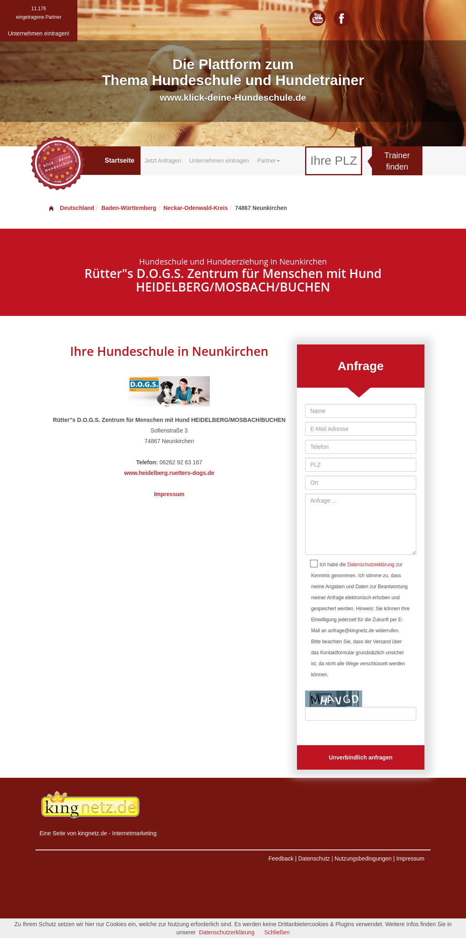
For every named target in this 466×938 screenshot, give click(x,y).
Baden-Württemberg (128, 208)
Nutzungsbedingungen (362, 858)
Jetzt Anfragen (163, 160)
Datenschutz (314, 858)
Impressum (169, 494)
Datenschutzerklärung (371, 564)
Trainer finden (397, 161)
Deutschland (71, 208)
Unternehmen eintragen (219, 160)
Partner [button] (268, 160)
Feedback (280, 858)
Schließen (277, 932)
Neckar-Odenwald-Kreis (195, 208)
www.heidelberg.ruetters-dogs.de (169, 473)
